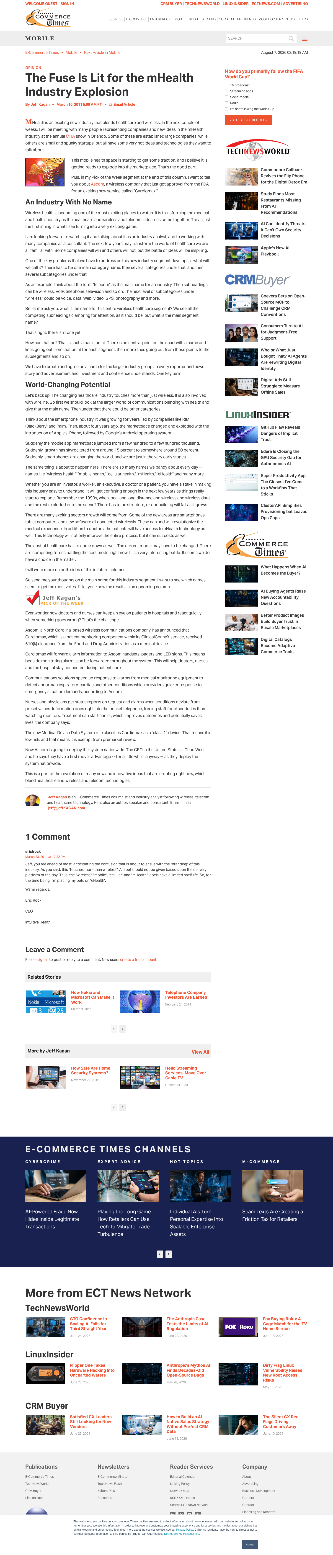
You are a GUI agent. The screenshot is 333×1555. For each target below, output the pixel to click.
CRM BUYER (171, 3)
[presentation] (114, 1029)
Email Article (122, 104)
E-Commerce (136, 20)
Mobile (180, 20)
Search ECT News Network (189, 1505)
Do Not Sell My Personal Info (181, 1533)
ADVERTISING (295, 3)
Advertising (250, 1484)
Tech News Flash (110, 1484)
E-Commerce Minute (112, 1477)
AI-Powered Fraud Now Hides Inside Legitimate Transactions (52, 1219)
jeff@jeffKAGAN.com (66, 808)
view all (200, 1052)
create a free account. (138, 959)
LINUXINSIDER (236, 3)
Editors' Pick (106, 1491)
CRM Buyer (33, 1491)
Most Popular (270, 20)
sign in (42, 959)
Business (116, 20)
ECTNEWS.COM (266, 3)
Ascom (97, 184)
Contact (248, 1505)
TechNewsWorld (37, 1484)
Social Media (230, 20)
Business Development (258, 1491)
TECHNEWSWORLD (202, 3)
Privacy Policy (184, 1529)
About (246, 1477)
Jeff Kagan (57, 797)
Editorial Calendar (183, 1477)
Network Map (179, 1491)
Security (209, 20)
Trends (249, 20)
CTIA (70, 136)
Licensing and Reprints (258, 1512)
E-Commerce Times (42, 52)
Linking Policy (180, 1484)
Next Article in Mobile (102, 52)
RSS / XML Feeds (182, 1498)
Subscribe (105, 1498)
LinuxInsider (34, 1498)
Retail (194, 20)
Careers (248, 1498)
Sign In (67, 3)
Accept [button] (250, 1544)
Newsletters (297, 20)
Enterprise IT (161, 20)
